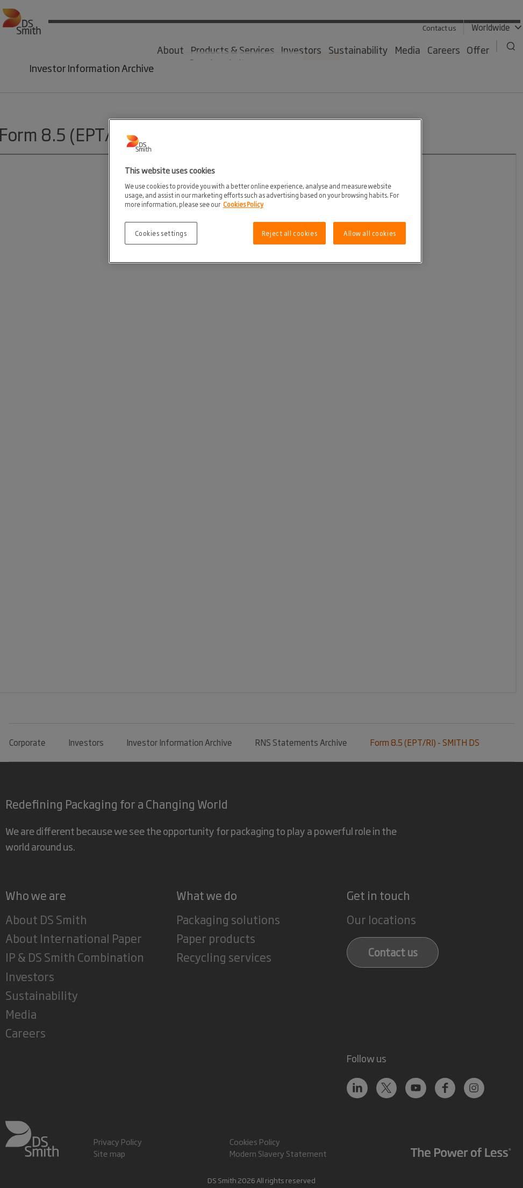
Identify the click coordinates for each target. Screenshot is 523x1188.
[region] (265, 191)
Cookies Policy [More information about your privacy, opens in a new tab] (243, 203)
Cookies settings (161, 232)
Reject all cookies (289, 232)
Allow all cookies (369, 232)
